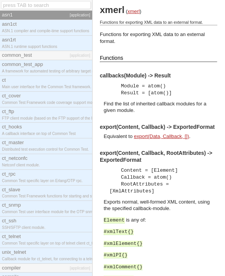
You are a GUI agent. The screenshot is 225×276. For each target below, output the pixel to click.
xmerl (133, 11)
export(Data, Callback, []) (161, 136)
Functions (111, 58)
